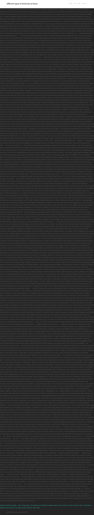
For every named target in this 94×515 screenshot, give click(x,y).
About (70, 3)
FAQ (75, 3)
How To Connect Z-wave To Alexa (73, 505)
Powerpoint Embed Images (8, 505)
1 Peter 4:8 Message (23, 505)
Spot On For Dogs (15, 508)
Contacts (84, 3)
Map (79, 3)
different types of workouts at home (22, 4)
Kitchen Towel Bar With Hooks (30, 508)
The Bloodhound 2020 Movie (39, 505)
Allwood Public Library (55, 505)
